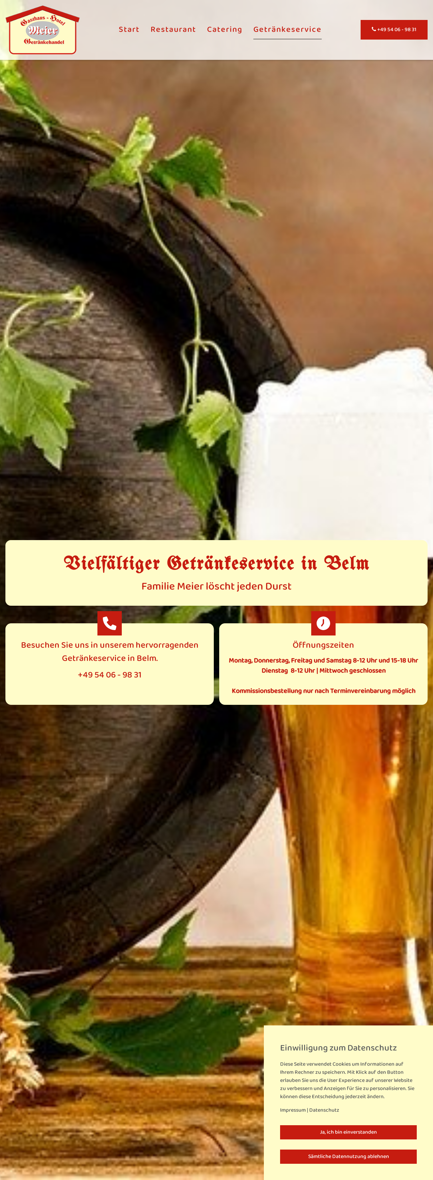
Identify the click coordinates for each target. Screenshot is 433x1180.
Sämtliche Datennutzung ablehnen (348, 1156)
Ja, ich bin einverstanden (348, 1132)
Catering (225, 29)
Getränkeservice (287, 29)
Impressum (293, 1110)
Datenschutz (324, 1110)
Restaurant (173, 29)
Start (129, 29)
